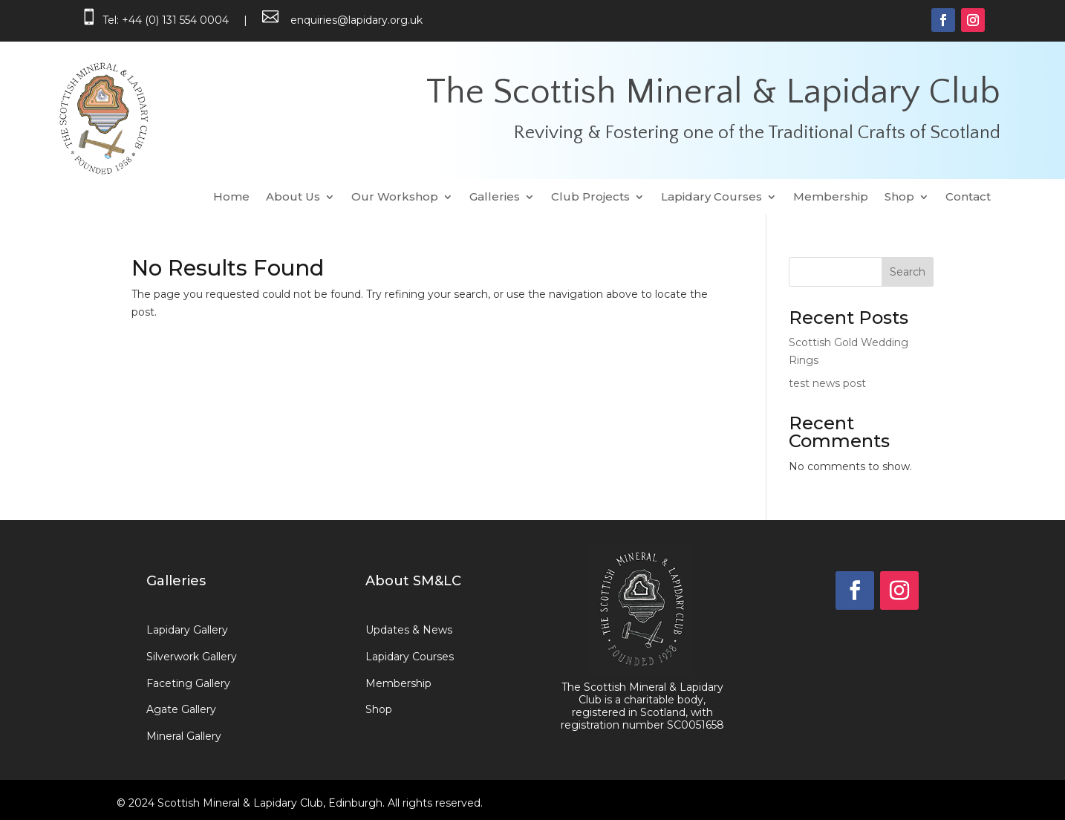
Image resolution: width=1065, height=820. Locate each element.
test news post (827, 383)
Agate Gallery (181, 709)
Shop (899, 198)
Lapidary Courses (711, 198)
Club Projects (590, 198)
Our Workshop (394, 198)
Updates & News (408, 630)
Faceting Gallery (188, 683)
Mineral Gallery (183, 736)
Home (231, 198)
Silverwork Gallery (191, 656)
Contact (968, 198)
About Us (293, 198)
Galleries (494, 198)
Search (907, 272)
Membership (830, 198)
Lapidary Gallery (187, 630)
